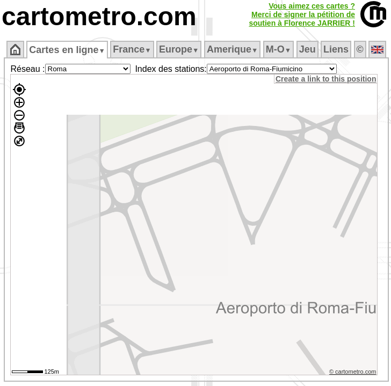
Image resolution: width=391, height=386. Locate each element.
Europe (179, 49)
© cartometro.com (352, 371)
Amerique (232, 49)
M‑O (278, 49)
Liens (336, 49)
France (132, 49)
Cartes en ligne (67, 49)
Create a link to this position (326, 79)
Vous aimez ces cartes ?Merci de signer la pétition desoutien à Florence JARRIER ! (302, 14)
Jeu (307, 49)
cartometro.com (99, 16)
